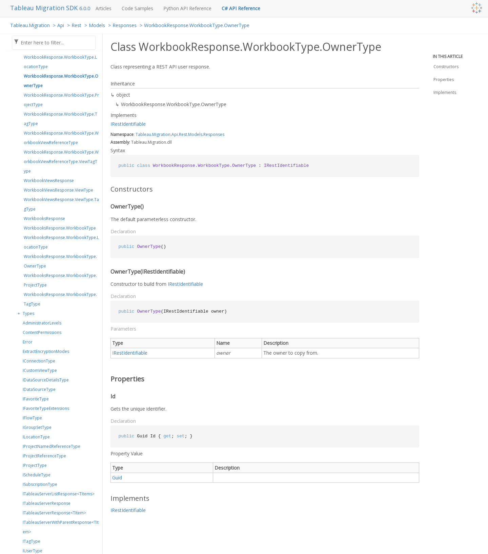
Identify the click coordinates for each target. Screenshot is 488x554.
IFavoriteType (36, 399)
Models (97, 25)
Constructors (446, 67)
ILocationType (36, 437)
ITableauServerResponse (46, 503)
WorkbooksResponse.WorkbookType (60, 228)
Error (28, 342)
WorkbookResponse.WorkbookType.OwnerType (196, 25)
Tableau (143, 134)
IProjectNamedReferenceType (51, 446)
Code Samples (137, 8)
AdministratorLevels (42, 323)
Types (28, 313)
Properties (443, 79)
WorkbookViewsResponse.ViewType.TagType (61, 204)
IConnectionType (39, 361)
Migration (161, 134)
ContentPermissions (42, 332)
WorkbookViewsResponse (49, 180)
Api (60, 25)
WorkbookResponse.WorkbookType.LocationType (60, 62)
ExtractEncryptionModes (46, 351)
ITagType (31, 541)
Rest (76, 25)
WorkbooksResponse (44, 218)
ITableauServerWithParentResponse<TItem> (61, 527)
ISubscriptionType (40, 484)
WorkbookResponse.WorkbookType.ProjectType (61, 99)
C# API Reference (241, 8)
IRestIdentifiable (128, 124)
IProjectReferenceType (44, 456)
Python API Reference (187, 8)
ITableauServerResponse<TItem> (54, 513)
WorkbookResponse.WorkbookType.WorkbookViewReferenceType (61, 137)
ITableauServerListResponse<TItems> (59, 494)
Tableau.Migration (30, 25)
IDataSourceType (39, 389)
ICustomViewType (40, 370)
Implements (444, 92)
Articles (103, 8)
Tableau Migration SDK (44, 8)
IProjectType (35, 465)
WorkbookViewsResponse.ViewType (58, 190)
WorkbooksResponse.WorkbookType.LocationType (61, 242)
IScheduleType (36, 475)
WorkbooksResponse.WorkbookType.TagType (60, 299)
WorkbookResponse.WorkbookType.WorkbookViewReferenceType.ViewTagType (61, 161)
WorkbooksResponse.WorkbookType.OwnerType (60, 261)
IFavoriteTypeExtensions (46, 408)
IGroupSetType (37, 427)
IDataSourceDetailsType (46, 380)
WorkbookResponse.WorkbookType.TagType (60, 118)
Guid (117, 477)
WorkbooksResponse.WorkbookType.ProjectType (60, 280)
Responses (125, 25)
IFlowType (32, 418)
